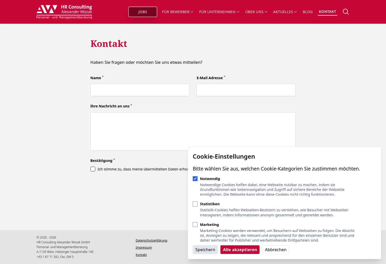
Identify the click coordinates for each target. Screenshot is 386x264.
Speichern (205, 249)
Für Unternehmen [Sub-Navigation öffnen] (219, 11)
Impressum (144, 247)
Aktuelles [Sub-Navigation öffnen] (285, 11)
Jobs (143, 11)
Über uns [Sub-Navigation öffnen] (256, 11)
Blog (308, 11)
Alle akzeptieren (240, 249)
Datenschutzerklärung (151, 240)
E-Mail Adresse (211, 77)
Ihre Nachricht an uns (111, 106)
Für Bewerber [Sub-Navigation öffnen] (177, 11)
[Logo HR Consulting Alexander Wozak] (64, 12)
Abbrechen (276, 249)
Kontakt (327, 11)
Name (97, 77)
